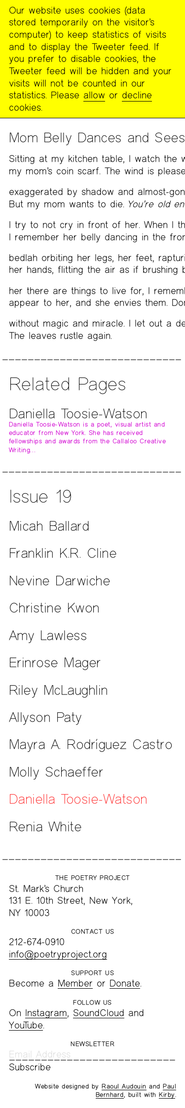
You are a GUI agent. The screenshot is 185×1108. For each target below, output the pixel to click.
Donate (125, 983)
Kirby (167, 1095)
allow (94, 95)
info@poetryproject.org (58, 954)
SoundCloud (98, 1012)
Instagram (46, 1012)
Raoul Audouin (124, 1086)
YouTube (26, 1025)
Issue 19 (40, 496)
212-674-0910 (37, 941)
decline (137, 95)
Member (75, 983)
